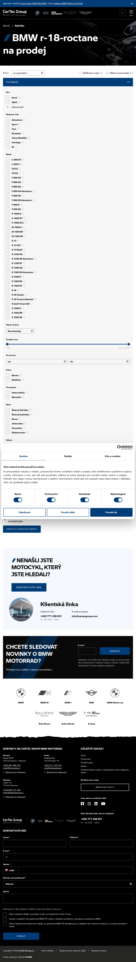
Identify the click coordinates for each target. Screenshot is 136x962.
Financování (86, 759)
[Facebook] (82, 803)
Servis (83, 755)
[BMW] (37, 13)
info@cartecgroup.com (85, 616)
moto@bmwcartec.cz (11, 768)
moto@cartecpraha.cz (53, 768)
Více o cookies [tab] (112, 456)
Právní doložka (47, 950)
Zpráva (6, 891)
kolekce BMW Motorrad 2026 (68, 3)
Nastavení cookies (98, 950)
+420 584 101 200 (12, 790)
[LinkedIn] (96, 803)
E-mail (81, 645)
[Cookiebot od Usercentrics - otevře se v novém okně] (119, 447)
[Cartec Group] (15, 13)
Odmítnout (24, 512)
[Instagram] (89, 803)
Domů (6, 25)
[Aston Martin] (85, 13)
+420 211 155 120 (53, 765)
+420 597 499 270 (12, 765)
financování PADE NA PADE (33, 3)
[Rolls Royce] (70, 13)
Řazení (6, 73)
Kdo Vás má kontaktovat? (14, 878)
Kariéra (84, 766)
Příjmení (74, 837)
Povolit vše (111, 512)
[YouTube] (103, 803)
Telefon (6, 864)
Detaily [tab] (68, 456)
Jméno (6, 837)
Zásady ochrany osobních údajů (72, 950)
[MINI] (45, 13)
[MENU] (131, 12)
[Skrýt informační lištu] (132, 3)
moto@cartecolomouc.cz (13, 792)
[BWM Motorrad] (57, 13)
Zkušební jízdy (87, 762)
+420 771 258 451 (51, 616)
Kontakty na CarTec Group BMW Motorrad (32, 748)
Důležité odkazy (92, 748)
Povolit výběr (68, 512)
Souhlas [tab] (23, 456)
